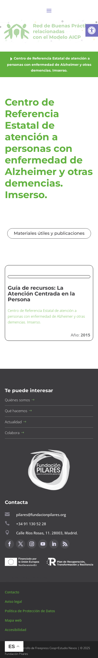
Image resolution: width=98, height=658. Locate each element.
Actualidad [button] (13, 421)
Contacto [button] (12, 592)
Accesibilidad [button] (15, 629)
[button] (91, 30)
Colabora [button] (12, 432)
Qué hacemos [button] (16, 410)
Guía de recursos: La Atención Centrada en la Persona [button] (41, 294)
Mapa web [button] (13, 620)
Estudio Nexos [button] (67, 648)
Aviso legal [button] (14, 601)
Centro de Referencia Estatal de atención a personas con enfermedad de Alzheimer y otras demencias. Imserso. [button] (46, 316)
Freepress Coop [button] (45, 648)
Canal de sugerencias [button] (28, 577)
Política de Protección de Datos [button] (30, 611)
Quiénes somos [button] (17, 399)
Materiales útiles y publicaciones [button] (49, 233)
